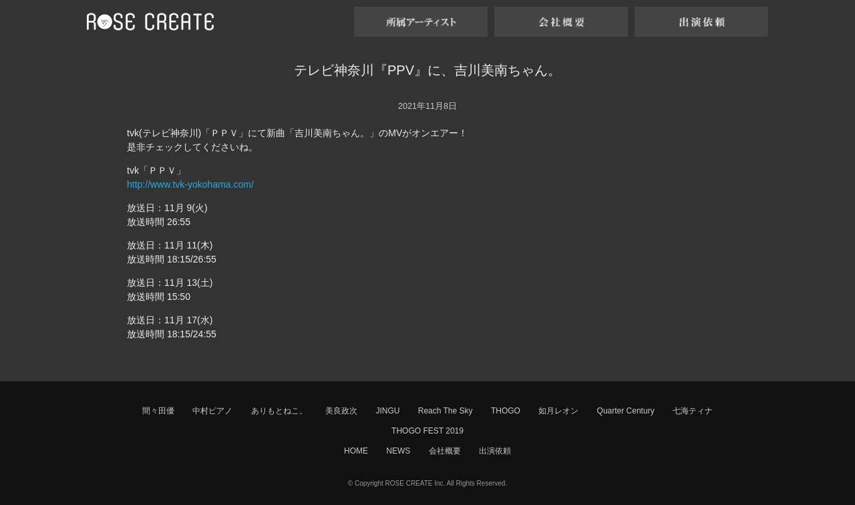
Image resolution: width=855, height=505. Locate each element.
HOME (356, 451)
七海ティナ (693, 410)
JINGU (387, 410)
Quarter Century (626, 410)
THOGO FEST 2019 (427, 431)
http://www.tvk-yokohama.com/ (190, 184)
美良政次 (341, 410)
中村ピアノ (212, 410)
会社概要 (445, 451)
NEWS (398, 451)
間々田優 (158, 410)
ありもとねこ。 (279, 410)
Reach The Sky (445, 410)
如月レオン (558, 410)
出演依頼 (495, 451)
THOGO (505, 410)
